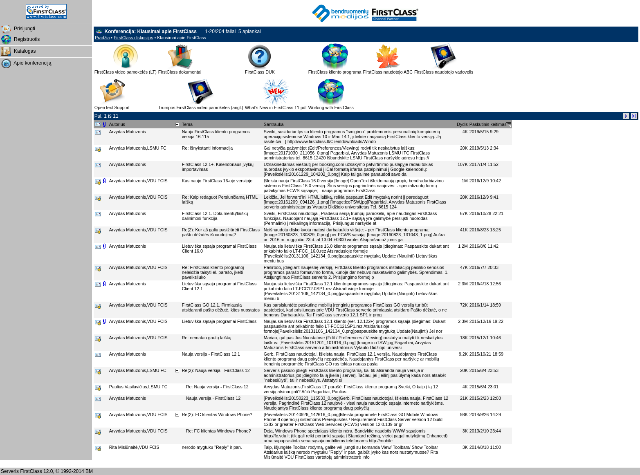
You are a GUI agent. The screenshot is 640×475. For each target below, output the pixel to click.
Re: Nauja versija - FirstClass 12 (218, 386)
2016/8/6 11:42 (484, 246)
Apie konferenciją (25, 63)
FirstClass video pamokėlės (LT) (125, 71)
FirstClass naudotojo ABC (387, 71)
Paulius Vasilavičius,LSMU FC (138, 386)
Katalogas (18, 51)
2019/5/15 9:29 (484, 131)
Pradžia (102, 37)
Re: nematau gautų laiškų (207, 337)
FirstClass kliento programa (335, 71)
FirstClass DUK (260, 71)
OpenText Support (112, 107)
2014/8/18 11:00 (485, 447)
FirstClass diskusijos (133, 37)
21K (464, 398)
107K (463, 164)
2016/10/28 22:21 (486, 213)
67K (464, 213)
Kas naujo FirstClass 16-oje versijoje (218, 180)
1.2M (463, 246)
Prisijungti (17, 29)
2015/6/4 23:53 (484, 370)
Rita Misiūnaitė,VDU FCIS (135, 447)
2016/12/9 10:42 (485, 180)
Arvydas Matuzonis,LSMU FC (138, 148)
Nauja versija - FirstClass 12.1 (211, 354)
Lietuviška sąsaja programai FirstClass (220, 321)
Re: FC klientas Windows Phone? (219, 430)
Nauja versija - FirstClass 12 (214, 398)
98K (464, 414)
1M (465, 180)
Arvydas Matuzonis (128, 131)
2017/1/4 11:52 (484, 164)
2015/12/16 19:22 (486, 321)
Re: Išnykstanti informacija (208, 148)
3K (465, 430)
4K (465, 131)
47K (464, 267)
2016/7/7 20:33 (484, 267)
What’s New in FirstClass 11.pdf (276, 107)
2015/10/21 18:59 (486, 354)
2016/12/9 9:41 (484, 197)
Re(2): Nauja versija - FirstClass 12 (216, 370)
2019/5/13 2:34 (484, 148)
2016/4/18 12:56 (485, 283)
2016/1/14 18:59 (485, 304)
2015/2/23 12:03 (485, 398)
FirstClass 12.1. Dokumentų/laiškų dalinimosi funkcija (215, 216)
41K (464, 229)
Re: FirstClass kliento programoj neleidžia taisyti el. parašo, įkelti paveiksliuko (213, 272)
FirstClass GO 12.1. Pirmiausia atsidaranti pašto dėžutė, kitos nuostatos (221, 307)
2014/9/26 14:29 (485, 414)
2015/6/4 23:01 (484, 386)
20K (464, 148)
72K (464, 304)
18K (464, 337)
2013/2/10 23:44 (485, 430)
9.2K (463, 354)
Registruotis (20, 40)
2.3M (463, 283)
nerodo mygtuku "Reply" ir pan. (212, 447)
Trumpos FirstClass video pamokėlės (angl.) (200, 107)
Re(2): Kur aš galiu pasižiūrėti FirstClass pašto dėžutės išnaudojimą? (221, 232)
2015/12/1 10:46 (485, 337)
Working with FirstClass (331, 107)
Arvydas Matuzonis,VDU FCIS (139, 180)
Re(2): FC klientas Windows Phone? (218, 414)
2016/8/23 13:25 (485, 229)
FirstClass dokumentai (179, 71)
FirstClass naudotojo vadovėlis (444, 71)
